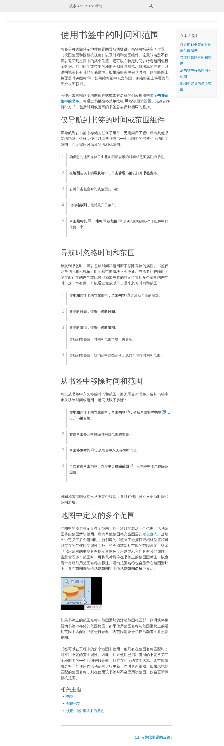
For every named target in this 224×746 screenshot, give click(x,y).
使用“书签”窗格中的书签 (85, 711)
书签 (69, 696)
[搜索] (151, 6)
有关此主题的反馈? (156, 737)
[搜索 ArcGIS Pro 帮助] (107, 6)
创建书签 (73, 704)
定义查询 (149, 534)
